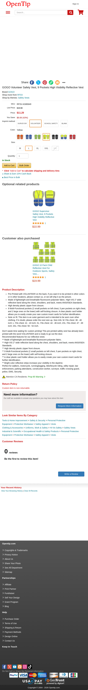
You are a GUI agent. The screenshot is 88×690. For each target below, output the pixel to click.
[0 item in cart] (80, 13)
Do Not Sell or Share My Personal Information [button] (23, 671)
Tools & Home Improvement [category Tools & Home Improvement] (14, 420)
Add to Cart (9, 165)
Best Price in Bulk (11, 177)
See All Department (7, 12)
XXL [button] (46, 148)
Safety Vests (23, 98)
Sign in (75, 4)
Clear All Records (30, 491)
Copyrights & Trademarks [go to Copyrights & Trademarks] (16, 550)
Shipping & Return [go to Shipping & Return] (13, 628)
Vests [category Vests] (53, 424)
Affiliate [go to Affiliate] (8, 584)
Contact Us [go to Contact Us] (10, 641)
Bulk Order (24, 165)
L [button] (28, 148)
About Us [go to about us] (9, 559)
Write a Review (71, 474)
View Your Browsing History (12, 491)
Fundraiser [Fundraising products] (9, 593)
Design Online (11, 636)
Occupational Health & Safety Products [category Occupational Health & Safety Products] (41, 431)
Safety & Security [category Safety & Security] (37, 420)
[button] (22, 123)
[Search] (70, 12)
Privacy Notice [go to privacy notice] (11, 554)
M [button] (20, 148)
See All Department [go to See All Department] (13, 568)
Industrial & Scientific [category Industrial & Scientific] (11, 431)
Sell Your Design (12, 597)
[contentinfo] (18, 4)
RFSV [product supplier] (20, 95)
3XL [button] (55, 148)
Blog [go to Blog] (7, 606)
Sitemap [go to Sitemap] (8, 572)
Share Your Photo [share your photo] (13, 563)
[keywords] (41, 12)
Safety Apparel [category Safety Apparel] (42, 424)
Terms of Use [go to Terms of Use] (11, 623)
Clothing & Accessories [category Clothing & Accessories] (12, 428)
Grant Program (11, 602)
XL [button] (37, 148)
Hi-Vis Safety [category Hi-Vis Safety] (56, 428)
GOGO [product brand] (11, 92)
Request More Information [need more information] (69, 406)
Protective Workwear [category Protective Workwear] (23, 424)
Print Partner (10, 589)
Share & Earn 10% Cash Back (16, 174)
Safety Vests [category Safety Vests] (69, 428)
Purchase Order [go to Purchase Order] (12, 619)
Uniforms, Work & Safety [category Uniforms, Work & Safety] (36, 428)
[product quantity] (22, 156)
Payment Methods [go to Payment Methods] (13, 632)
